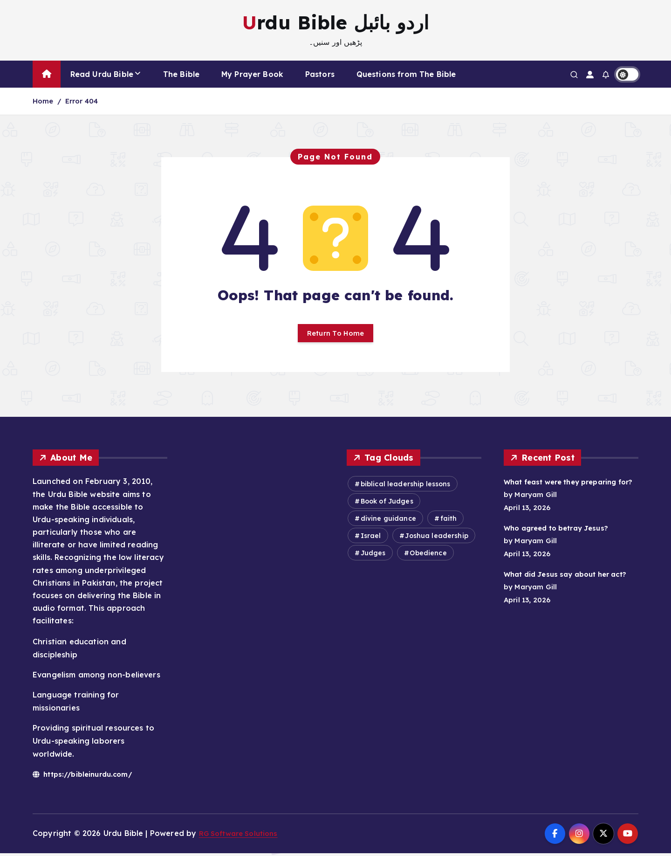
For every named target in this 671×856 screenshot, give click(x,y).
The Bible (181, 74)
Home (43, 101)
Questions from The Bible (406, 74)
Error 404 (81, 101)
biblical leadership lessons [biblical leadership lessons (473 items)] (406, 487)
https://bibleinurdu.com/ (88, 776)
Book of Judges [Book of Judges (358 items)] (387, 504)
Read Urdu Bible (101, 74)
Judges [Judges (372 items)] (373, 556)
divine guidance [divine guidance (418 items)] (388, 522)
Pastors (320, 74)
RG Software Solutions (242, 836)
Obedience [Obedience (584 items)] (428, 556)
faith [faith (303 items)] (448, 522)
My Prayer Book (252, 74)
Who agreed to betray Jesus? (562, 544)
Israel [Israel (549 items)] (371, 539)
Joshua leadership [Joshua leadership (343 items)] (436, 539)
